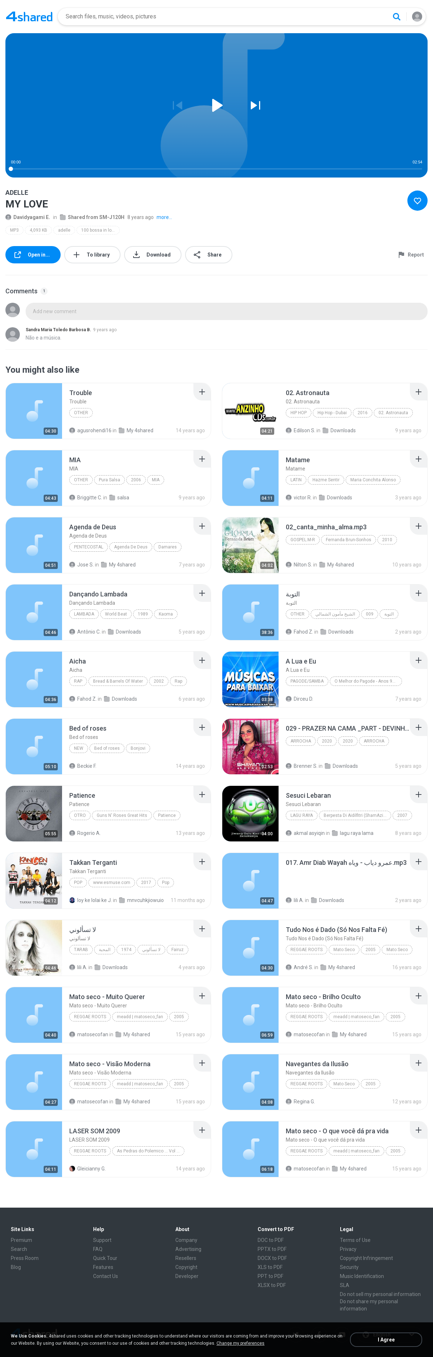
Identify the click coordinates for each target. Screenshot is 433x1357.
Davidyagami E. (27, 217)
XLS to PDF (270, 1267)
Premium (21, 1240)
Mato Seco (344, 949)
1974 (126, 949)
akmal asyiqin (305, 833)
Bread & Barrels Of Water (118, 681)
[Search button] (396, 16)
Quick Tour (105, 1258)
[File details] (34, 411)
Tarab (81, 949)
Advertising (188, 1249)
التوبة (389, 614)
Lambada (84, 614)
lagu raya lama (352, 833)
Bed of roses (107, 748)
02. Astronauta (393, 412)
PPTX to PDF (272, 1249)
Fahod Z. (299, 632)
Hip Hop (298, 412)
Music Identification (362, 1276)
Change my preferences (240, 1343)
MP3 (14, 230)
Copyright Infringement (366, 1258)
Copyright (186, 1267)
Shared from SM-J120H (92, 217)
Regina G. (300, 1101)
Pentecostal (88, 547)
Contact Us (105, 1276)
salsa (119, 497)
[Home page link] (29, 17)
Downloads (339, 430)
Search (19, 1249)
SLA (344, 1285)
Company (186, 1240)
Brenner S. (302, 766)
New (78, 748)
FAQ (97, 1249)
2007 (402, 815)
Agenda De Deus (131, 547)
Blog (16, 1267)
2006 (136, 479)
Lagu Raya (301, 815)
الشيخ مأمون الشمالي (335, 614)
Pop (78, 882)
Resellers (185, 1258)
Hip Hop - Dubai (332, 412)
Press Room (25, 1258)
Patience (167, 815)
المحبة (104, 949)
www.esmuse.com (111, 882)
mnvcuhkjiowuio (141, 900)
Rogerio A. (85, 833)
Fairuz (177, 949)
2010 (387, 539)
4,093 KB (38, 230)
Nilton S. (299, 565)
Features (103, 1267)
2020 (327, 741)
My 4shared (136, 430)
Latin (296, 479)
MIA (155, 479)
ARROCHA (300, 741)
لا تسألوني (151, 949)
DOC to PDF (271, 1240)
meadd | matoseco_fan (140, 1016)
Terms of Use (355, 1240)
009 (369, 614)
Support (102, 1240)
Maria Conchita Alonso (373, 479)
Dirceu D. (299, 699)
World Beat (116, 614)
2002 (159, 681)
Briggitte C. (85, 497)
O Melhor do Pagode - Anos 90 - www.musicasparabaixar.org (368, 681)
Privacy (348, 1249)
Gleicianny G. (87, 1169)
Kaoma (166, 614)
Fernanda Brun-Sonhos (348, 539)
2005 (371, 949)
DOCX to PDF (272, 1258)
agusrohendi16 (90, 430)
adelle (64, 230)
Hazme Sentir (326, 479)
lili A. (295, 900)
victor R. (299, 497)
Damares (167, 547)
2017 (146, 882)
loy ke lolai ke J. (90, 900)
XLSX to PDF (272, 1285)
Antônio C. (85, 632)
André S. (299, 967)
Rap (78, 681)
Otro (80, 815)
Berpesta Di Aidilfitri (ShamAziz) (355, 815)
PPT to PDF (270, 1276)
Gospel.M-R (302, 539)
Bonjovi (138, 748)
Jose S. (81, 565)
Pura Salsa (109, 479)
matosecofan (88, 1034)
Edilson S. (300, 430)
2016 (363, 412)
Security (349, 1267)
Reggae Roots (306, 949)
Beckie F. (82, 766)
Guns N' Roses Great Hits (122, 815)
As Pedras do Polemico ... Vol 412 (150, 1151)
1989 (143, 614)
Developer (186, 1276)
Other (81, 412)
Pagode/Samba (307, 681)
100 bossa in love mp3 (100, 230)
